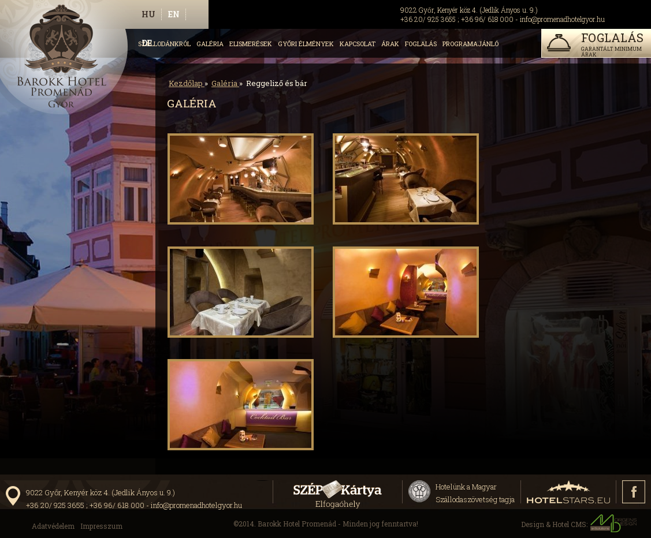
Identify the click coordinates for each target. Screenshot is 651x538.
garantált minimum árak (595, 44)
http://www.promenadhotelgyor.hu (67, 61)
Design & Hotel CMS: (579, 523)
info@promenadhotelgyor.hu (562, 19)
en (174, 14)
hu (148, 14)
